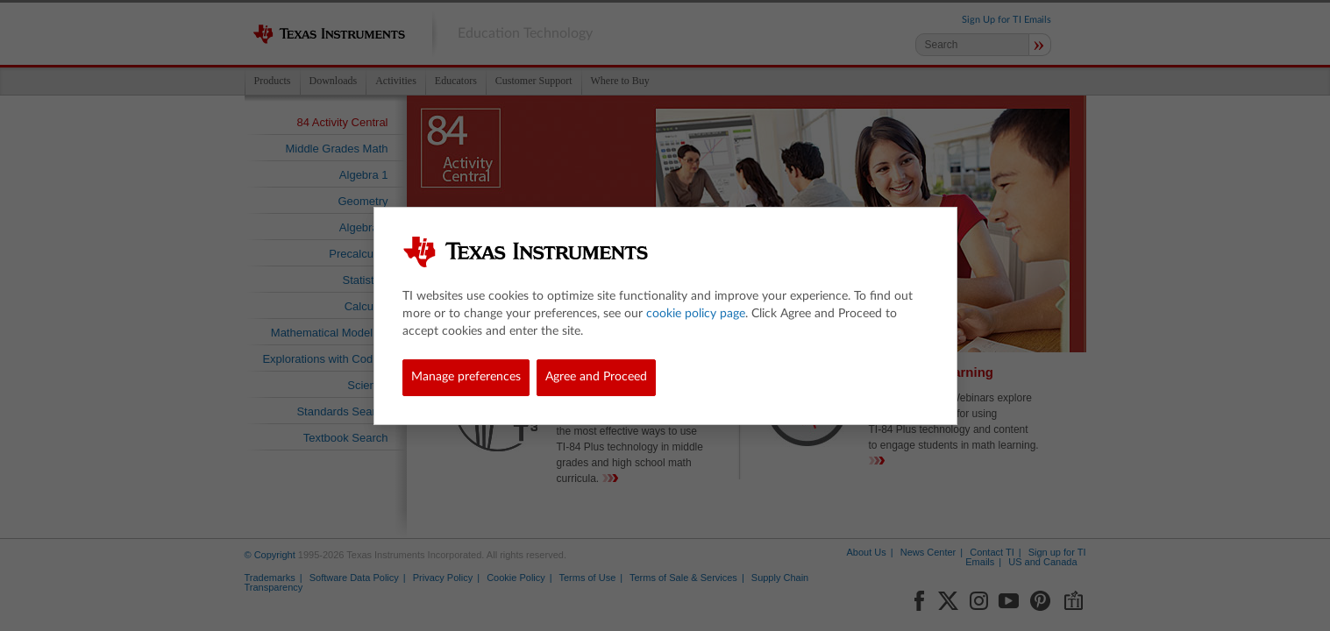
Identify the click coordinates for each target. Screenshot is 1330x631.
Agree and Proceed (596, 377)
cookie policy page (695, 314)
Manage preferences (466, 377)
